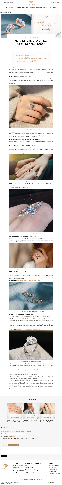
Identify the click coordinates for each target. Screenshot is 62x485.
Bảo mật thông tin (53, 469)
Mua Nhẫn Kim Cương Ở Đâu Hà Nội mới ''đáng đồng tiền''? (29, 280)
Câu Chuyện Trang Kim (18, 465)
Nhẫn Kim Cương (21, 8)
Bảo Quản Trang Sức (29, 467)
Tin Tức (49, 7)
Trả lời (4, 440)
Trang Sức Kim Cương (30, 8)
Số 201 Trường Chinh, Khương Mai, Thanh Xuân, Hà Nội (31, 479)
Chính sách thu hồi (53, 467)
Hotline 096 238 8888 (8, 2)
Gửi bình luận (4, 456)
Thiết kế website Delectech (6, 483)
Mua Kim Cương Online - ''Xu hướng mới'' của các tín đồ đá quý (30, 153)
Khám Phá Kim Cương (6, 12)
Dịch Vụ (45, 8)
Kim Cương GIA (39, 7)
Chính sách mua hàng (54, 465)
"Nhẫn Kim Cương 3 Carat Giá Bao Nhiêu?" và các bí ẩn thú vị (46, 421)
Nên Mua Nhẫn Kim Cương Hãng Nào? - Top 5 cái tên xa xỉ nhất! (30, 329)
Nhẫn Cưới (13, 7)
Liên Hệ (54, 7)
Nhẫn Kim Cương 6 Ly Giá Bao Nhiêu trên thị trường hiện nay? (30, 421)
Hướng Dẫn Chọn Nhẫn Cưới (30, 470)
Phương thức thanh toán (54, 473)
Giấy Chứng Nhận (16, 467)
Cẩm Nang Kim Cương (29, 472)
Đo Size (26, 465)
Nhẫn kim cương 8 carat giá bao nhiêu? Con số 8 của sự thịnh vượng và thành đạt (13, 421)
